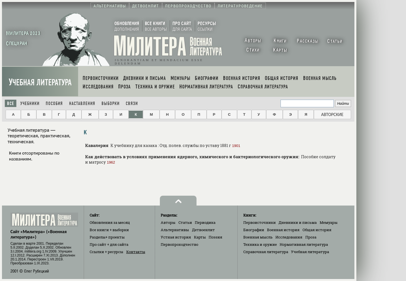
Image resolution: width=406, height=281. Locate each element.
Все (10, 103)
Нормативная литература (304, 244)
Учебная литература (40, 82)
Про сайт (109, 244)
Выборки (111, 103)
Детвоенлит (203, 229)
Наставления (82, 103)
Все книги (109, 229)
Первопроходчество (179, 244)
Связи (132, 103)
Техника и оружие (260, 244)
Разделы (107, 237)
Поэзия (215, 237)
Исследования (288, 237)
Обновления (110, 222)
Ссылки (106, 251)
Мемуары (328, 222)
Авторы (168, 222)
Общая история (317, 229)
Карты (200, 237)
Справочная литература (265, 251)
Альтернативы (175, 229)
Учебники (29, 103)
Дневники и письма (298, 222)
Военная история (283, 229)
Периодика (205, 222)
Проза (310, 237)
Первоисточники (259, 222)
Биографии (253, 229)
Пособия (54, 103)
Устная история (176, 237)
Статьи (185, 222)
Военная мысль (258, 237)
